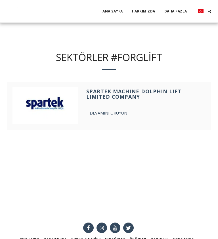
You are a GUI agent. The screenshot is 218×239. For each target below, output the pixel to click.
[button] (209, 11)
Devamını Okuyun (108, 113)
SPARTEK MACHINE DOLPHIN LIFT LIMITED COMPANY (133, 94)
